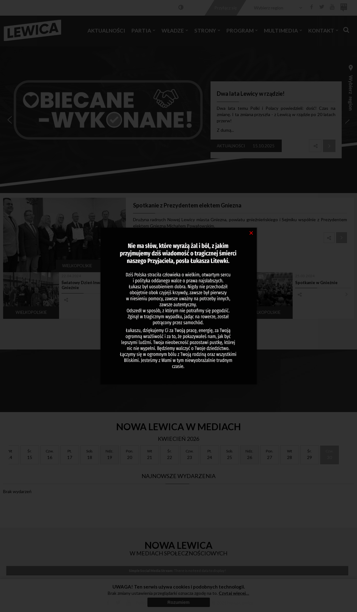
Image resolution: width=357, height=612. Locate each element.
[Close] (251, 232)
